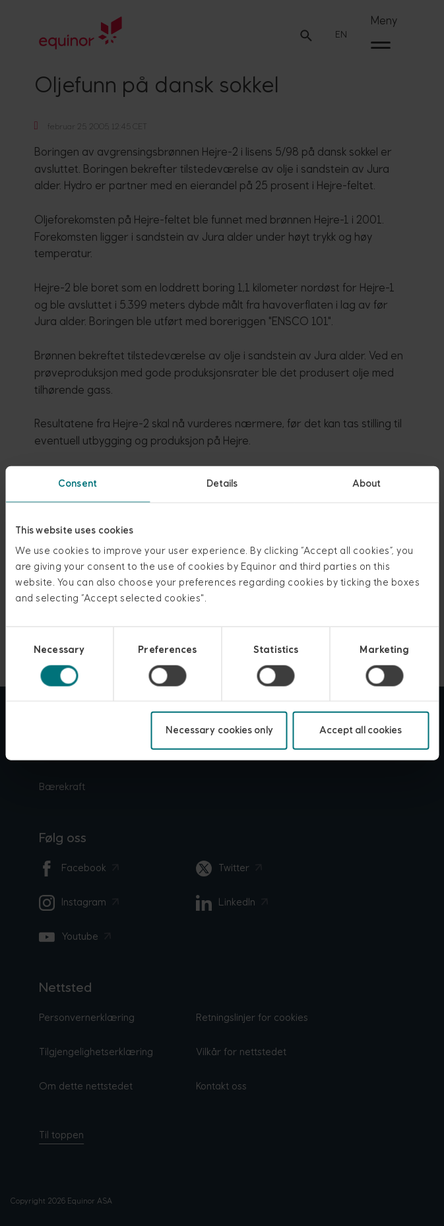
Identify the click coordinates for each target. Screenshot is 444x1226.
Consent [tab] (77, 483)
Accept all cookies (360, 730)
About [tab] (366, 483)
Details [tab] (222, 483)
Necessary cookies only (219, 730)
